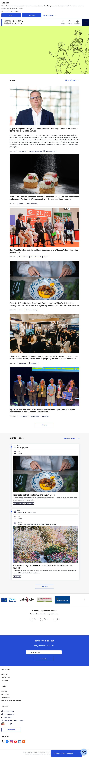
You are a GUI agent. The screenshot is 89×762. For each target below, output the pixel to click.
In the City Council (50, 151)
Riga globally (34, 363)
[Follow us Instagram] (11, 741)
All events (44, 586)
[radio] (33, 619)
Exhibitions (17, 576)
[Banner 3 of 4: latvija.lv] (26, 600)
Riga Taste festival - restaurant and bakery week (33, 495)
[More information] (11, 724)
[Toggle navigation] (85, 22)
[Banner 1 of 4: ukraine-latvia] (62, 600)
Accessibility (5, 694)
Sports (46, 257)
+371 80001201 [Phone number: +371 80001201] (9, 714)
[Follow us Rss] (23, 741)
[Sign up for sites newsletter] (43, 659)
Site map (4, 691)
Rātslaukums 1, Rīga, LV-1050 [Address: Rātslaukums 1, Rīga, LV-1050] (13, 720)
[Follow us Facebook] (7, 741)
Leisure (21, 203)
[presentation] (16, 628)
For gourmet (29, 503)
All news (44, 425)
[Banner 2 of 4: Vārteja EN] (8, 600)
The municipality (23, 257)
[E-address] (5, 723)
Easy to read (5, 677)
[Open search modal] (63, 22)
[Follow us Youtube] (15, 741)
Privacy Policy (5, 697)
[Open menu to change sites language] (69, 22)
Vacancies (4, 680)
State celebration (18, 503)
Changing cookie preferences (11, 700)
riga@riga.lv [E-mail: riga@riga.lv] (7, 717)
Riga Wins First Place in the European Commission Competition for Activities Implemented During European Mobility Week (42, 410)
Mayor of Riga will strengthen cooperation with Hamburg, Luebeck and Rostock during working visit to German (44, 129)
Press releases (22, 151)
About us (4, 674)
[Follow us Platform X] (2, 741)
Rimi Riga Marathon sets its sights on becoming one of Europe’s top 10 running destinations (44, 251)
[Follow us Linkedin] (19, 741)
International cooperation (35, 151)
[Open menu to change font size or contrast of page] (77, 22)
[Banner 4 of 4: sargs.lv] (44, 600)
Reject (11, 15)
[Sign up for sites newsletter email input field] (44, 652)
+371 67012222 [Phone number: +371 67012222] (9, 711)
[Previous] (4, 599)
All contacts (11, 730)
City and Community (31, 203)
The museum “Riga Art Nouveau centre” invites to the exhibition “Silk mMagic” (43, 566)
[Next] (84, 599)
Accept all (32, 15)
